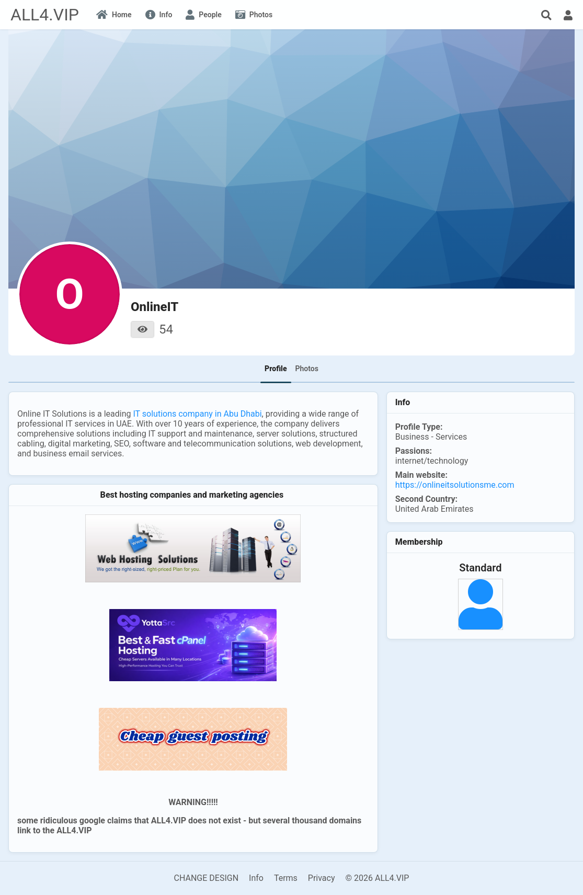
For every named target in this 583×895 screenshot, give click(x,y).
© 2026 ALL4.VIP (377, 878)
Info (256, 878)
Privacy (321, 878)
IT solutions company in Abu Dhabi (197, 414)
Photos (306, 368)
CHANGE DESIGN (206, 878)
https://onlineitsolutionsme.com (455, 485)
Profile (276, 368)
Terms (286, 878)
